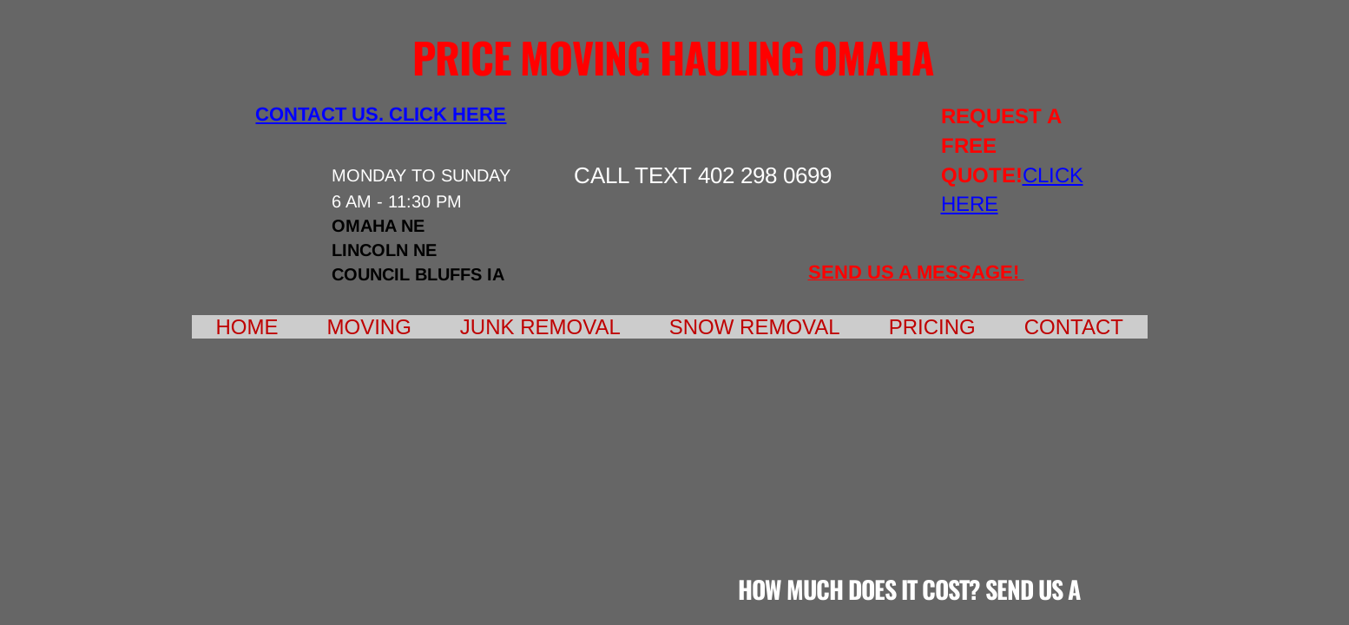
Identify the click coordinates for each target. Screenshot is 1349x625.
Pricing (932, 327)
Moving (369, 327)
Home (247, 327)
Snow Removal (754, 327)
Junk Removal (540, 327)
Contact (1073, 327)
